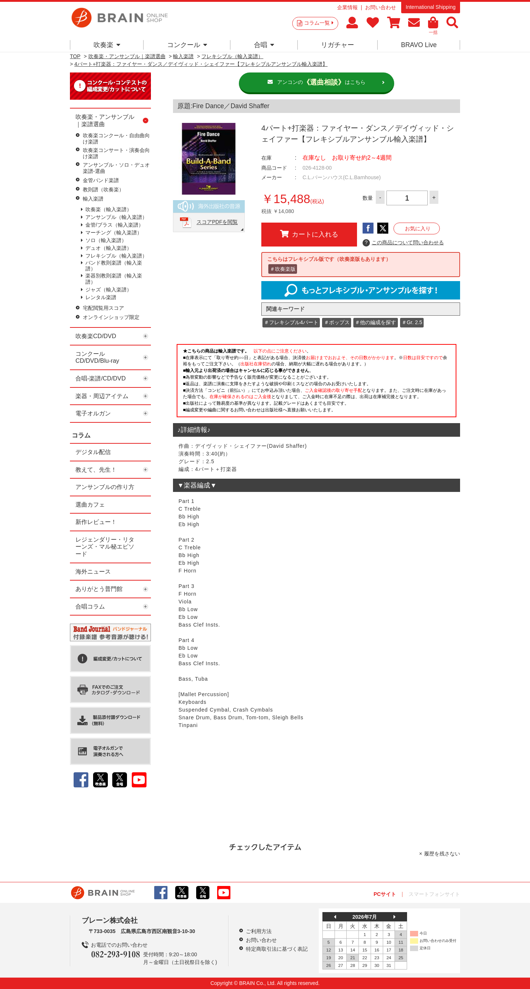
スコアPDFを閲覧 (217, 222)
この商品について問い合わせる (403, 243)
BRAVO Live (419, 45)
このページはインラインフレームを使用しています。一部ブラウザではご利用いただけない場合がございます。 (316, 382)
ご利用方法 (259, 931)
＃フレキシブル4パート (291, 322)
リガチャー (337, 45)
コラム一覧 (318, 23)
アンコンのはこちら (321, 82)
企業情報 (347, 7)
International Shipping (430, 7)
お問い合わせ (380, 7)
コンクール (187, 45)
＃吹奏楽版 (283, 269)
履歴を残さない (442, 854)
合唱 (264, 45)
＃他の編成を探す (375, 322)
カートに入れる (309, 234)
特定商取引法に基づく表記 (277, 949)
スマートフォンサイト (434, 894)
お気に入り (418, 228)
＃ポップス (337, 322)
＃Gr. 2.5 (412, 322)
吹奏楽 (106, 45)
